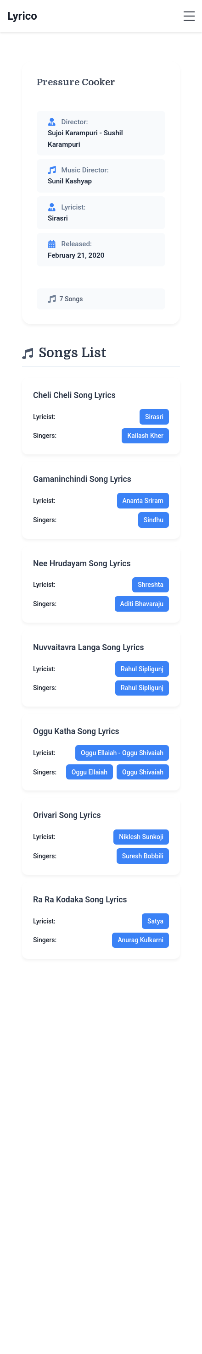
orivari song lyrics (67, 815)
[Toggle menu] (189, 16)
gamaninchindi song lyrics (82, 479)
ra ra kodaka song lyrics (80, 899)
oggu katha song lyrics (76, 731)
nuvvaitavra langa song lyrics (88, 647)
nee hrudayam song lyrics (81, 563)
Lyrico (22, 16)
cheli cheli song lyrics (74, 395)
